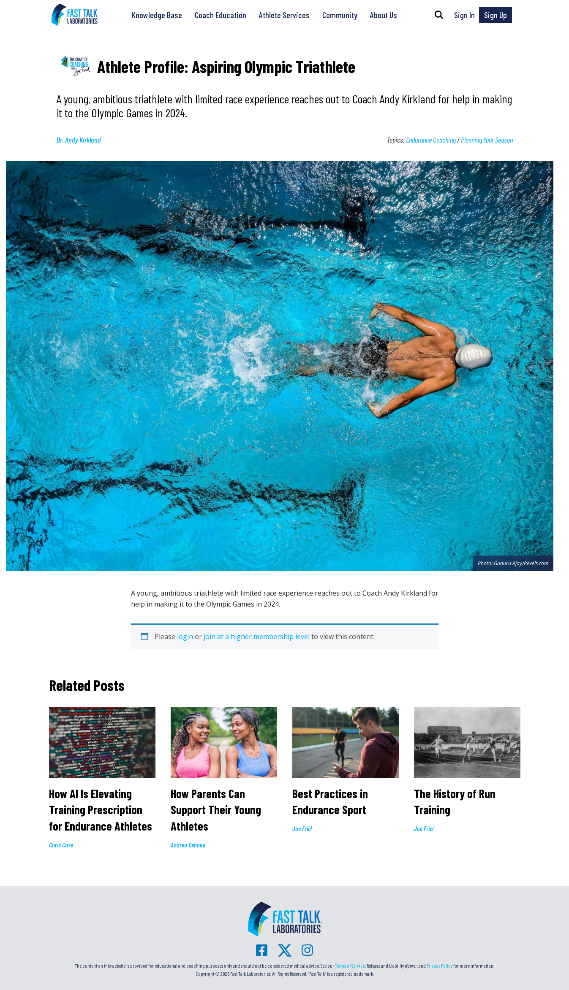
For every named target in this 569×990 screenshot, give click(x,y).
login (185, 636)
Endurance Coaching (431, 139)
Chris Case (61, 845)
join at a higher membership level (257, 636)
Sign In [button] (464, 15)
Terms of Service (350, 965)
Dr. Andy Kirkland (79, 139)
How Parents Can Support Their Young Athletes (216, 809)
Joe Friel (302, 828)
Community (339, 15)
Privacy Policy (439, 965)
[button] (438, 14)
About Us (383, 15)
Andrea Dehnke (188, 845)
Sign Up (495, 15)
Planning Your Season (487, 139)
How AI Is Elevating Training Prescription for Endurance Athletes (102, 809)
